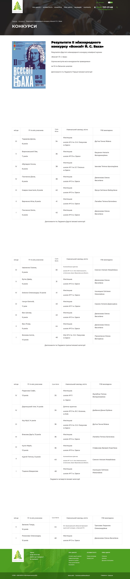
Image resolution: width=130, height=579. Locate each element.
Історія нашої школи (75, 556)
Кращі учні (90, 558)
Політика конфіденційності (82, 575)
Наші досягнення (74, 562)
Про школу (36, 7)
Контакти (87, 7)
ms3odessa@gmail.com (105, 9)
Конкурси (58, 7)
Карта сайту (71, 575)
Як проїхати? (34, 559)
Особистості (47, 7)
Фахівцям (77, 7)
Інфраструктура (73, 558)
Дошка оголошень (107, 560)
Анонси (104, 558)
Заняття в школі (73, 560)
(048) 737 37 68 (35, 555)
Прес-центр (68, 7)
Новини (104, 556)
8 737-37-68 (103, 7)
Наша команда (91, 556)
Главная (14, 21)
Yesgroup (110, 575)
